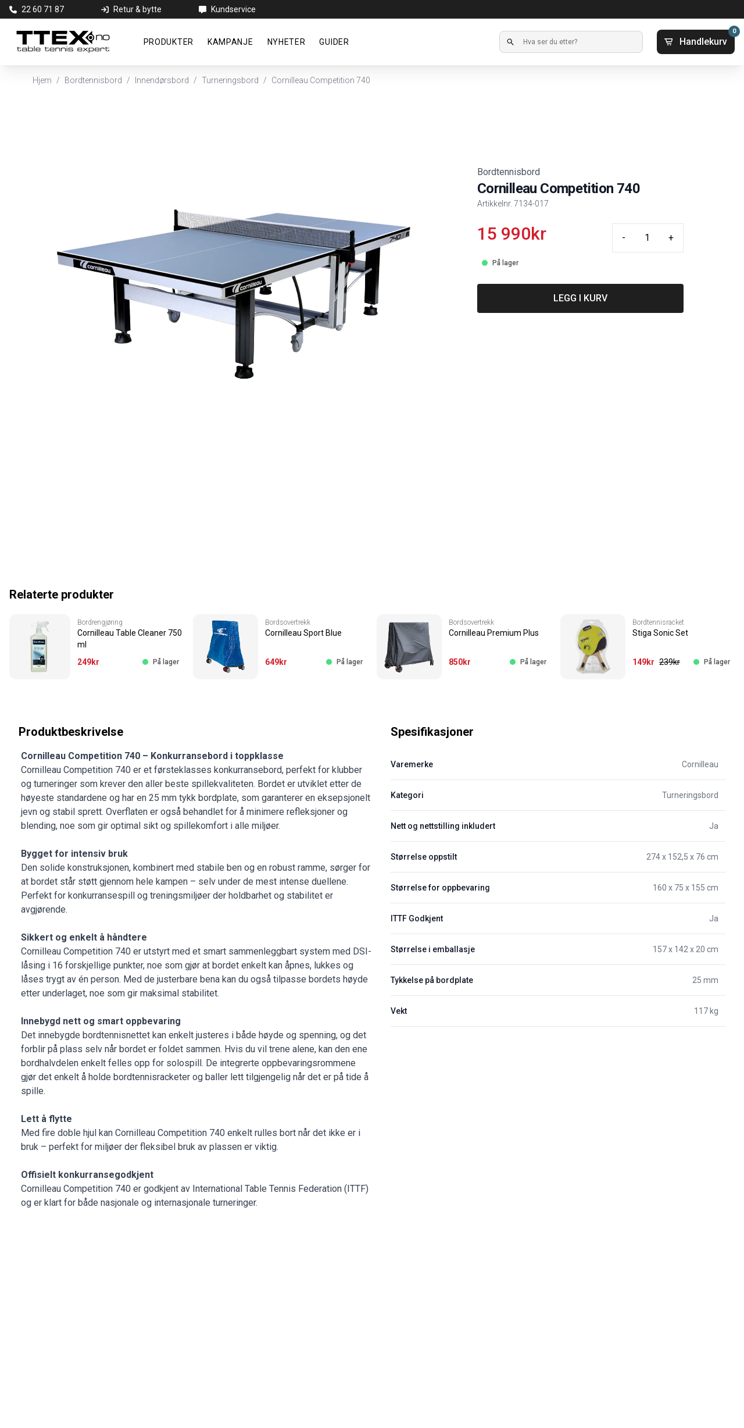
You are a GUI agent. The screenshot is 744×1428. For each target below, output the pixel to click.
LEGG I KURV (580, 298)
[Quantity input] (647, 238)
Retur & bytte (137, 9)
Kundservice (233, 9)
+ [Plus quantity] (671, 237)
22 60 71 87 (43, 9)
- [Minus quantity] (623, 237)
